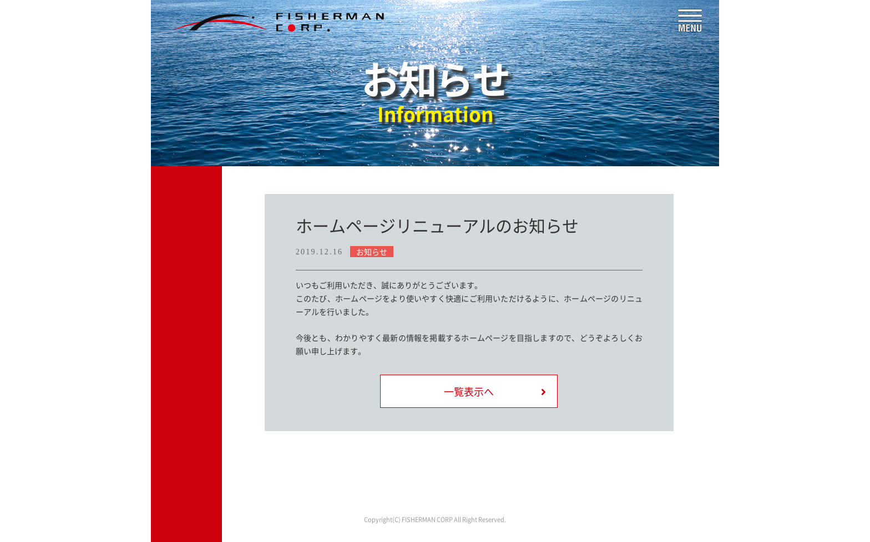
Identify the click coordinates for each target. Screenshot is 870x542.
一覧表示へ (469, 391)
